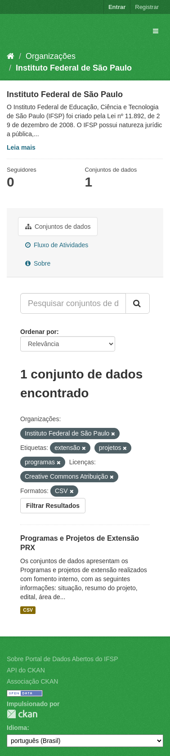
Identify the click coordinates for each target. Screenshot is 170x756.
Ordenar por (38, 331)
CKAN (22, 714)
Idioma (17, 727)
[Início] (10, 56)
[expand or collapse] (155, 31)
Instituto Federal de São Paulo (74, 67)
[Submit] (137, 303)
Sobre (37, 263)
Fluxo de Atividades (56, 245)
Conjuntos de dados (57, 226)
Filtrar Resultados (53, 505)
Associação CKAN (32, 681)
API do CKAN (26, 670)
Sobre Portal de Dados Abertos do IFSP (62, 659)
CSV (28, 610)
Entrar (116, 7)
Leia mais (21, 147)
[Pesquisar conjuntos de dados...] (73, 303)
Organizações (51, 56)
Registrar (147, 7)
